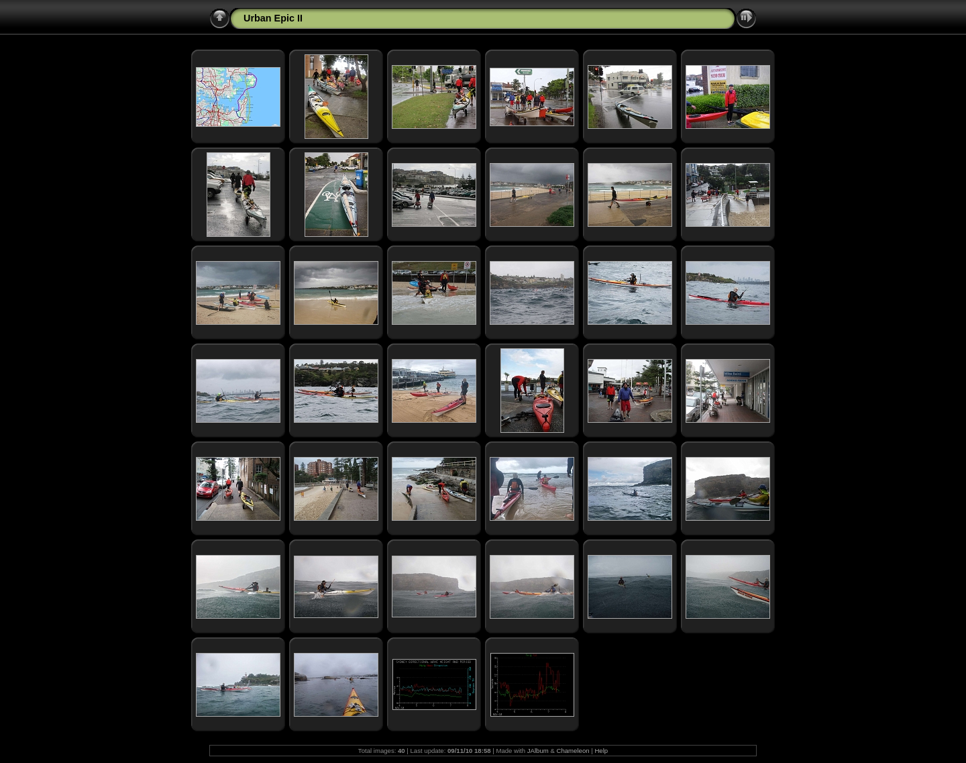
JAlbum (538, 750)
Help (601, 750)
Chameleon (573, 750)
